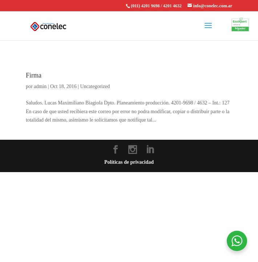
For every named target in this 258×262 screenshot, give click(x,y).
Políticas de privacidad (129, 162)
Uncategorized (95, 86)
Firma (33, 75)
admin (40, 86)
